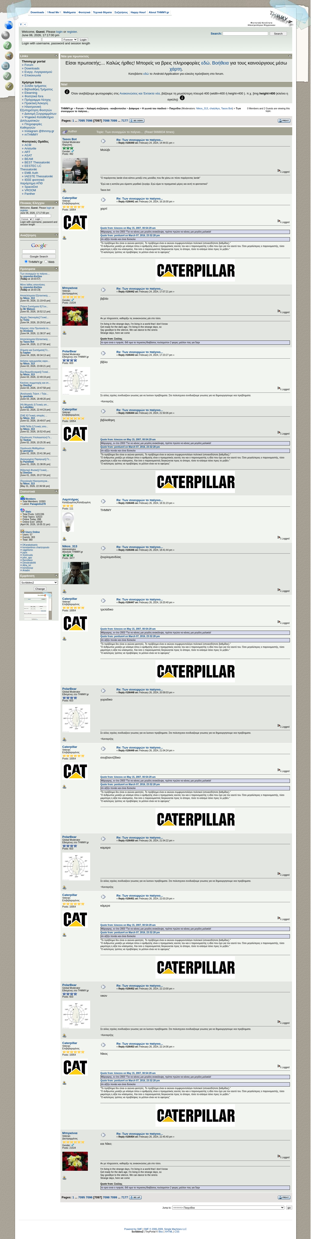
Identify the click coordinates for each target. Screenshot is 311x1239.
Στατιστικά (27, 491)
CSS (177, 1231)
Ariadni (26, 570)
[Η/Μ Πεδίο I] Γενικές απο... (34, 426)
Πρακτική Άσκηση (36, 103)
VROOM (30, 190)
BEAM (29, 159)
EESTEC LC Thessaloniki (30, 167)
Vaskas (27, 440)
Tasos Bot (28, 342)
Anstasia (28, 331)
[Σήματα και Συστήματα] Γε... (34, 350)
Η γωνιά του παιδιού (154, 108)
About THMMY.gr (159, 12)
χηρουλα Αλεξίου (32, 276)
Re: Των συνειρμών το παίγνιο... (140, 140)
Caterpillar (69, 198)
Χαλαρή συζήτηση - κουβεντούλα (106, 108)
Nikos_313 (29, 298)
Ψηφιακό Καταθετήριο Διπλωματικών (37, 118)
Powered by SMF (133, 1229)
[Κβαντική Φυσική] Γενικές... (34, 470)
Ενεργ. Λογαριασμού (38, 72)
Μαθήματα (69, 12)
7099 (113, 120)
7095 (81, 120)
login (59, 31)
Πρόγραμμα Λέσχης (38, 99)
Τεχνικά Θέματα (102, 12)
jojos (24, 552)
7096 (89, 120)
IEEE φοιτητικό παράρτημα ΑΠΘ (32, 181)
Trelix (26, 320)
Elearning (31, 92)
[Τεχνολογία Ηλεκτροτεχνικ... (34, 481)
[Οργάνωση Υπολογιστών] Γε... (36, 437)
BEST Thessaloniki (37, 162)
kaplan (27, 352)
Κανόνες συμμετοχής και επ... (35, 383)
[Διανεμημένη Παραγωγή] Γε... (35, 459)
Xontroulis (27, 555)
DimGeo (27, 472)
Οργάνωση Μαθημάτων (32, 448)
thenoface (27, 560)
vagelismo (27, 550)
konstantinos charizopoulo (35, 547)
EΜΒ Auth (31, 173)
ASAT (28, 155)
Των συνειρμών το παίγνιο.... (35, 273)
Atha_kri (26, 565)
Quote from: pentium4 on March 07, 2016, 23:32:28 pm (130, 235)
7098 (106, 120)
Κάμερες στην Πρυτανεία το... (35, 328)
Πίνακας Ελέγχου (32, 203)
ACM (28, 145)
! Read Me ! (54, 12)
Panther (30, 193)
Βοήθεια (220, 62)
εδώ (205, 62)
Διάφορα (134, 108)
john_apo (27, 557)
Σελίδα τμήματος (36, 86)
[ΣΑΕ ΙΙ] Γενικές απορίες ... (33, 415)
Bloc (161, 1231)
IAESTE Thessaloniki (39, 176)
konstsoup (27, 568)
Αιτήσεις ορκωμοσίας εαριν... (35, 361)
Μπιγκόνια (69, 288)
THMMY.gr (67, 108)
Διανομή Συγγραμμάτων (40, 113)
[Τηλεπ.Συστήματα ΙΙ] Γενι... (34, 306)
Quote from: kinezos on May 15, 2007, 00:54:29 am (128, 228)
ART (27, 152)
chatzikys (214, 108)
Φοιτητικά (84, 12)
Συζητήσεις (121, 12)
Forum (29, 65)
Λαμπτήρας (70, 499)
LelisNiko (28, 407)
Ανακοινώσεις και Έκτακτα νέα (140, 93)
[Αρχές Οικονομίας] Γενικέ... (34, 317)
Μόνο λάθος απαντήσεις (32, 284)
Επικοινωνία (33, 75)
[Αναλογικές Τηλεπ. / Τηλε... (34, 393)
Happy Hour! (138, 12)
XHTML (169, 1231)
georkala (28, 396)
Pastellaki (28, 462)
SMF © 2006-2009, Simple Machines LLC (165, 1229)
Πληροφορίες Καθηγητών (31, 125)
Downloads (37, 12)
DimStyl (27, 385)
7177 (124, 120)
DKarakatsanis (30, 545)
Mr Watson (29, 309)
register (72, 31)
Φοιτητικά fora (34, 96)
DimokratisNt (29, 562)
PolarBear (69, 351)
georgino (28, 451)
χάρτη (176, 68)
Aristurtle (30, 148)
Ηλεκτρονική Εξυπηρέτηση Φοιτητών (36, 108)
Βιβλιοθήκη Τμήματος (39, 89)
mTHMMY (31, 134)
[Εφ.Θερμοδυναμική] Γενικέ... (35, 372)
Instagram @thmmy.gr (39, 131)
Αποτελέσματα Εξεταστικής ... (35, 295)
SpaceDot (31, 186)
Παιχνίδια (175, 108)
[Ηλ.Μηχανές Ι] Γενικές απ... (34, 404)
